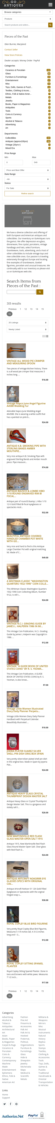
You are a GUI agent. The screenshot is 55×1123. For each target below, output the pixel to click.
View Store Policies (13, 55)
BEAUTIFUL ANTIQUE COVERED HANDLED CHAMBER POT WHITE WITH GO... (25, 538)
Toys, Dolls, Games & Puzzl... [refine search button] (19, 87)
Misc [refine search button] (8, 84)
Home (5, 1094)
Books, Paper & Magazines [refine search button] (18, 104)
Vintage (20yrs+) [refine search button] (13, 145)
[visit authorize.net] (12, 1116)
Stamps (42, 1048)
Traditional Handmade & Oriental (45, 1075)
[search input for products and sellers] (25, 25)
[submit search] (50, 25)
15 (42, 309)
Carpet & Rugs (9, 1045)
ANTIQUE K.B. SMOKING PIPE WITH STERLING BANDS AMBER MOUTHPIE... (26, 448)
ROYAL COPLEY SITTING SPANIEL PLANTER (25, 965)
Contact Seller (11, 49)
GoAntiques (13, 4)
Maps (23, 1069)
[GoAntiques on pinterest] (16, 1104)
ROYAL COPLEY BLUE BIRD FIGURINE (27, 923)
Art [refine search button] (7, 128)
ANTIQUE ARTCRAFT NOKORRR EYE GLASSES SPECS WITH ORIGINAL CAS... (26, 881)
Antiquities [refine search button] (10, 107)
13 (31, 309)
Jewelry (24, 1063)
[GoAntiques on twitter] (4, 1104)
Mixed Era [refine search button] (10, 148)
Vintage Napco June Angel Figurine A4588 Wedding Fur (26, 405)
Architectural (8, 1029)
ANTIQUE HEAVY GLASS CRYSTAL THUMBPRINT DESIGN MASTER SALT (27, 795)
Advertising (7, 1017)
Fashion (24, 1017)
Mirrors (42, 1023)
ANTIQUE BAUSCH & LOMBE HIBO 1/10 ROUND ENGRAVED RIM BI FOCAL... (26, 493)
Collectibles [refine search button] (11, 138)
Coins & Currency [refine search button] (13, 114)
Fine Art (24, 1020)
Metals (24, 1079)
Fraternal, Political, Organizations (27, 1041)
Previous (13, 309)
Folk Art (24, 1029)
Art (3, 1032)
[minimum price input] (14, 162)
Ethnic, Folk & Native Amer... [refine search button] (18, 94)
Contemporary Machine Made (9, 1063)
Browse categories (12, 12)
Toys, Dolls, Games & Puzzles (44, 1066)
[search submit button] (39, 292)
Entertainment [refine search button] (12, 80)
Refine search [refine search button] (27, 193)
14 (37, 309)
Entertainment (9, 1069)
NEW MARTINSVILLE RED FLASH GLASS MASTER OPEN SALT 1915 (25, 837)
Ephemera (7, 1072)
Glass (23, 1054)
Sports (42, 1045)
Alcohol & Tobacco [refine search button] (14, 121)
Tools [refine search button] (8, 111)
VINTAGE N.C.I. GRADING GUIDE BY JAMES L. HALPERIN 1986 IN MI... (26, 625)
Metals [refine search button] (8, 97)
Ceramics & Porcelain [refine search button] (15, 70)
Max (34, 157)
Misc (41, 1026)
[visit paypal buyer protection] (36, 1116)
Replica (42, 1041)
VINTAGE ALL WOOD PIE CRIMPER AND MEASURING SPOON (25, 362)
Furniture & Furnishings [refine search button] (16, 77)
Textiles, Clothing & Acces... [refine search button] (18, 90)
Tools (41, 1060)
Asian (4, 1035)
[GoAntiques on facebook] (10, 1104)
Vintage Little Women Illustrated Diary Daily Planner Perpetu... (25, 710)
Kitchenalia (26, 1066)
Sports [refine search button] (8, 118)
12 (25, 309)
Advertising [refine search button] (10, 124)
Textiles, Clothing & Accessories (44, 1054)
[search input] (21, 292)
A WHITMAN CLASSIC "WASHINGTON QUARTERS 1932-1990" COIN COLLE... (27, 582)
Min (6, 157)
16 (9, 313)
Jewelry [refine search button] (9, 101)
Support (6, 1097)
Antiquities (7, 1026)
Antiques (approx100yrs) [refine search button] (17, 141)
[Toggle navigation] (50, 4)
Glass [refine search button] (8, 73)
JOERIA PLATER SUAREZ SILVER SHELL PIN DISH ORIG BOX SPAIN (25, 752)
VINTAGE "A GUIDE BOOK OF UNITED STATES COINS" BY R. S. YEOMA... (27, 667)
